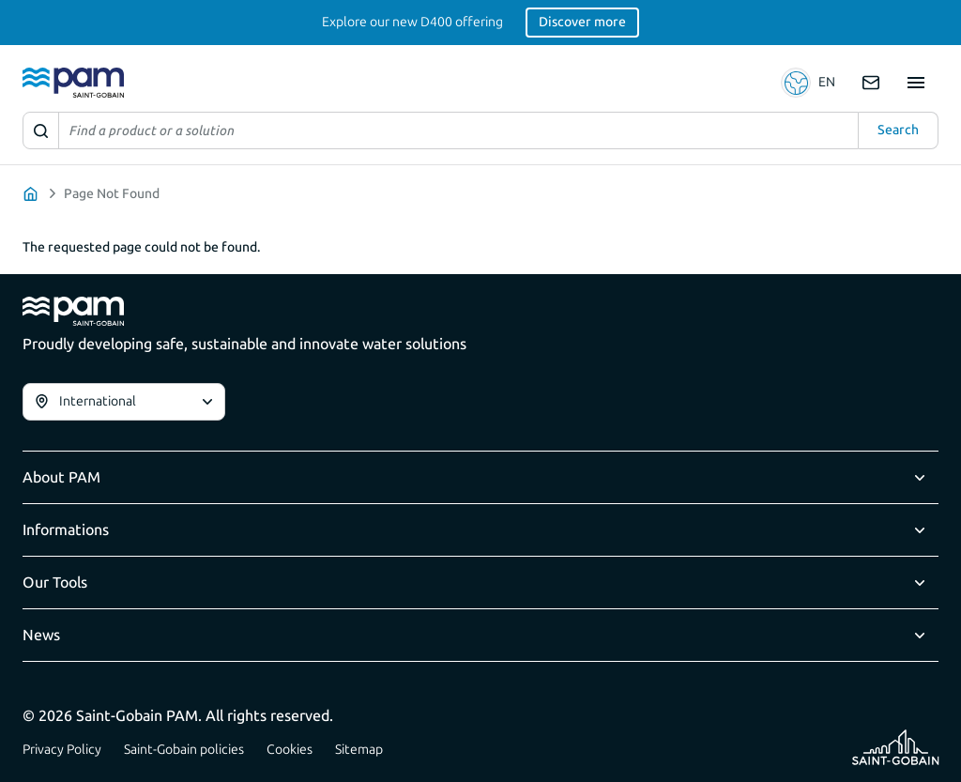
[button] (810, 82)
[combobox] (124, 402)
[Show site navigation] (915, 82)
